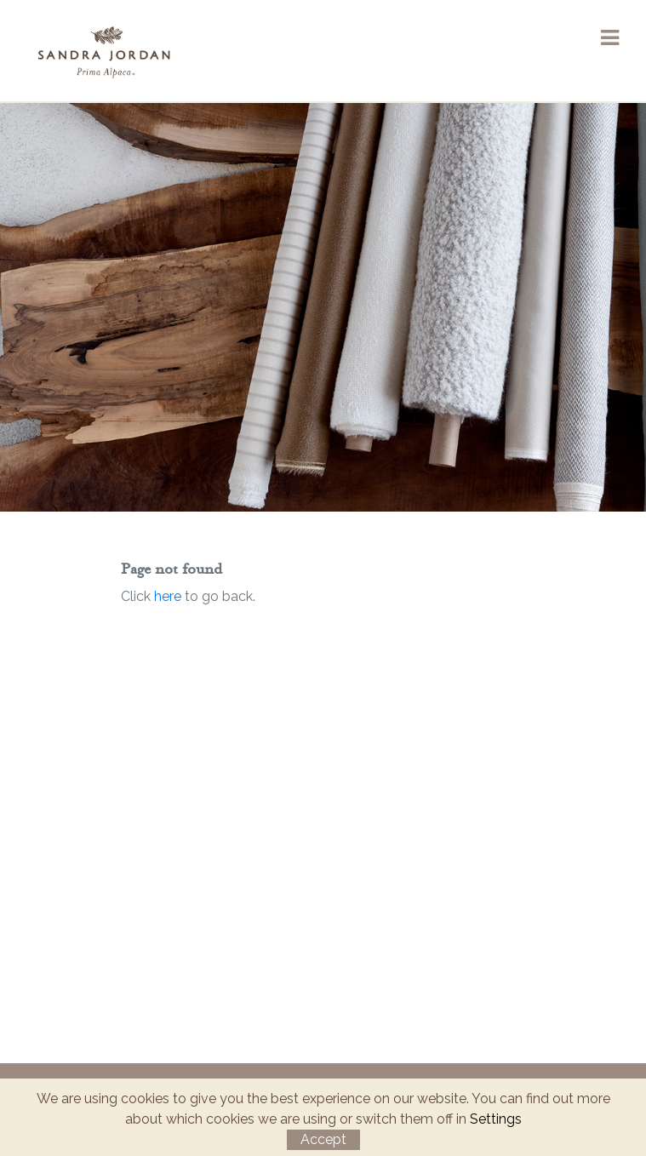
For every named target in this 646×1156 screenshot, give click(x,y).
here (167, 596)
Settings (496, 1119)
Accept (323, 1139)
